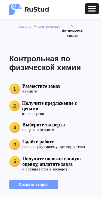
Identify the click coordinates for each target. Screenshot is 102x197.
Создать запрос (33, 184)
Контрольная (48, 26)
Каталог (25, 26)
